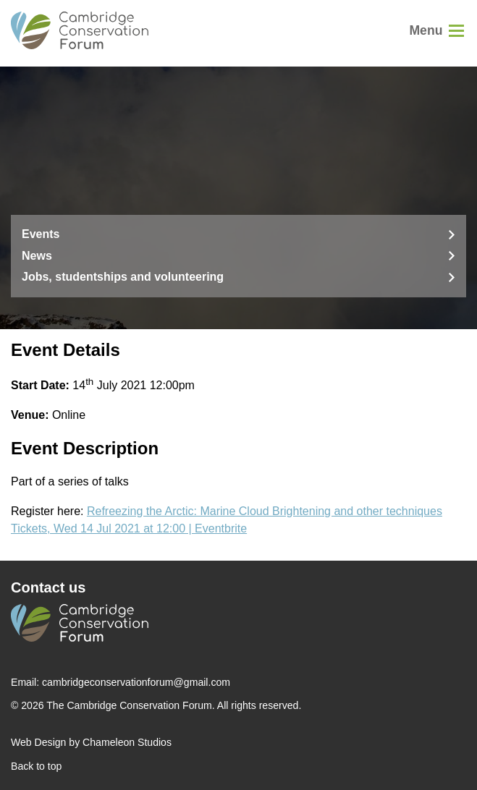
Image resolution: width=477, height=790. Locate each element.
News (37, 256)
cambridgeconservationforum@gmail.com (136, 682)
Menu (425, 30)
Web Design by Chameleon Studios (91, 742)
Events (40, 234)
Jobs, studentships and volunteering (123, 277)
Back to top (36, 766)
